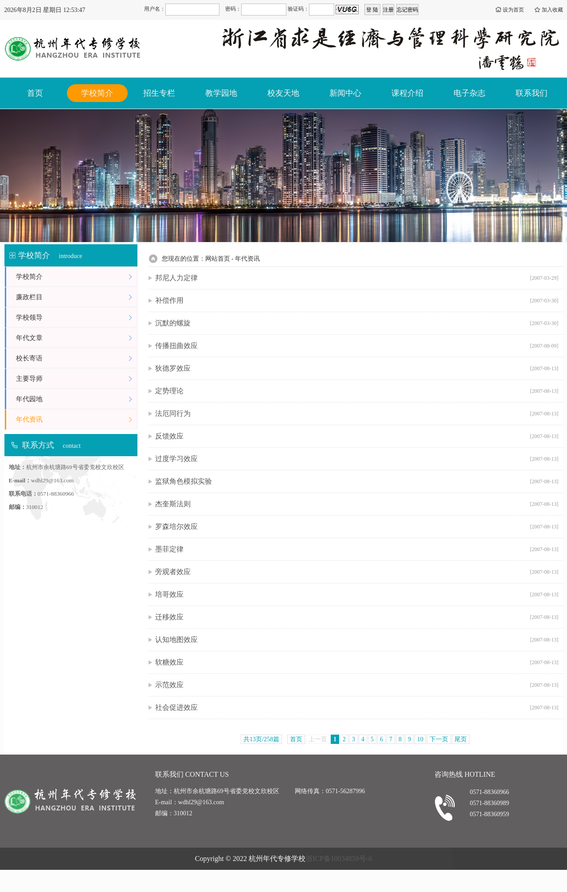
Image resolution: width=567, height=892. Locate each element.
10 (420, 739)
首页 (35, 93)
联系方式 (38, 445)
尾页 (460, 739)
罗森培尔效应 (357, 527)
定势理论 (357, 391)
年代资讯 (76, 420)
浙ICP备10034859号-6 (338, 858)
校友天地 (283, 93)
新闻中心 (345, 93)
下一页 (439, 739)
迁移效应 (357, 617)
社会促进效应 (357, 707)
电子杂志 (469, 93)
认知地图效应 (357, 640)
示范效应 (357, 685)
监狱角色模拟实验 (357, 481)
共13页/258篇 (261, 739)
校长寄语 (76, 358)
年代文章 (76, 338)
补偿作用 (357, 301)
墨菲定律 (357, 549)
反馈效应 (357, 436)
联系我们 (531, 93)
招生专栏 (159, 93)
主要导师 (76, 379)
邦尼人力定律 (357, 278)
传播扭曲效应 (357, 346)
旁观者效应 (357, 572)
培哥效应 (357, 594)
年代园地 (76, 399)
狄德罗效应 (357, 368)
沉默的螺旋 (357, 323)
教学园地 (221, 93)
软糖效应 (357, 662)
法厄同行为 (357, 414)
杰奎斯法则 (357, 504)
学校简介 (97, 93)
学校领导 (76, 318)
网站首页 (217, 258)
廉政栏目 (76, 297)
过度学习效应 (357, 459)
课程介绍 (407, 93)
